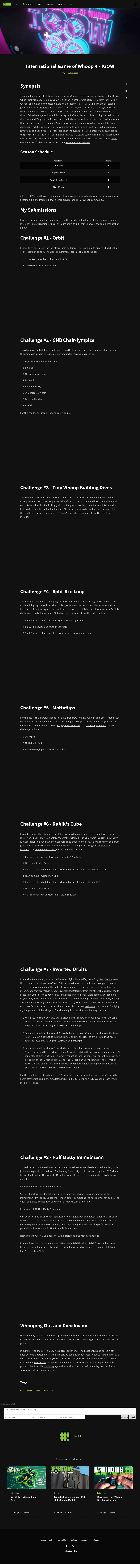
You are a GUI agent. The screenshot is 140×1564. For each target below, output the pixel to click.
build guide (14, 1493)
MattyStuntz (105, 979)
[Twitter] (126, 91)
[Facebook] (126, 98)
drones (29, 1390)
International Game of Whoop (61, 95)
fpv (17, 4)
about (43, 1540)
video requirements (60, 251)
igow (54, 1390)
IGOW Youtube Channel (78, 142)
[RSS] (73, 1546)
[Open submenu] (71, 4)
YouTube (48, 1366)
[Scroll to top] (126, 83)
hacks (40, 4)
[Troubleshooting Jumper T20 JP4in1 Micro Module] (70, 1505)
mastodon (95, 1540)
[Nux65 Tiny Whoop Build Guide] (26, 1505)
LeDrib (59, 983)
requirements (76, 612)
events (38, 1390)
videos (50, 4)
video (46, 1390)
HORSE (93, 99)
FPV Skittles (40, 1362)
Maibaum (90, 1006)
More (61, 4)
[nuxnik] (65, 1437)
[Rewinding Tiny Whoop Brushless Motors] (113, 1505)
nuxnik (78, 1435)
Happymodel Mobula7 (55, 512)
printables (62, 1540)
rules (114, 138)
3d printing (28, 4)
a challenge (45, 107)
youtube (73, 1540)
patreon (84, 1540)
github (52, 1540)
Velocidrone (38, 994)
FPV (63, 73)
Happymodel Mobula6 (59, 412)
